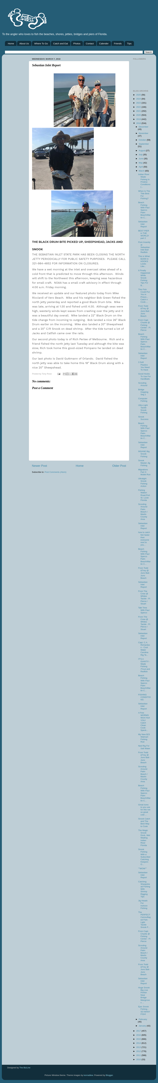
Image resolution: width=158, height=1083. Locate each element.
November (143, 133)
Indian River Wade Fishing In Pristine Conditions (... (144, 180)
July (141, 154)
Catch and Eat (60, 43)
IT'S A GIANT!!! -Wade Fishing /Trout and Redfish (144, 665)
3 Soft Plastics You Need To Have (144, 366)
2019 (138, 119)
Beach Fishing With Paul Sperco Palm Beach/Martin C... (144, 210)
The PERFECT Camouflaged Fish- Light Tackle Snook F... (144, 919)
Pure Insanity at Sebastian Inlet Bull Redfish (144, 247)
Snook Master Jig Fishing (144, 463)
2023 (138, 103)
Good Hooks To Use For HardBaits (144, 376)
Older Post (119, 465)
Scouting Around (142, 384)
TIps (129, 43)
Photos (77, 43)
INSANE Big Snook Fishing (144, 453)
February (143, 1019)
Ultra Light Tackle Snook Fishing (143, 409)
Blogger (109, 1075)
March (142, 171)
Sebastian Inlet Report (143, 224)
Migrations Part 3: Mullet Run (144, 472)
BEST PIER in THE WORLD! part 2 (143, 234)
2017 (138, 1031)
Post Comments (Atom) (55, 472)
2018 (138, 123)
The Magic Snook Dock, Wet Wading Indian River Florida (144, 837)
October (143, 140)
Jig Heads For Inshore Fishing (143, 904)
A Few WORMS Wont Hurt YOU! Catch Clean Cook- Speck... (144, 721)
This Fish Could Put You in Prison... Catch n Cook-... (144, 295)
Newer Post (39, 465)
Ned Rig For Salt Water (144, 747)
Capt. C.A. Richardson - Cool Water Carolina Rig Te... (144, 648)
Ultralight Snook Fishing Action (142, 482)
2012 (138, 1051)
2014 (138, 1043)
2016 (138, 1035)
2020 (138, 115)
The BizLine (24, 1067)
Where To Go (41, 43)
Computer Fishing (142, 399)
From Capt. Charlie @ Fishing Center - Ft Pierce (144, 325)
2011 (138, 1055)
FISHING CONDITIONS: (144, 697)
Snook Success (143, 418)
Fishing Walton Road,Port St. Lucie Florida (144, 495)
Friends (118, 43)
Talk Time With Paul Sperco (144, 610)
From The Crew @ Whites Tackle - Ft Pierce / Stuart (144, 597)
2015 (138, 1039)
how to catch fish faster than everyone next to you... (144, 538)
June (141, 158)
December (143, 127)
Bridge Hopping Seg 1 (143, 392)
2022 (138, 107)
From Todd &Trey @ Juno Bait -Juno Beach (144, 311)
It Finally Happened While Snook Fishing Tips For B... (144, 278)
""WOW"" (142, 868)
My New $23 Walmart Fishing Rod (144, 738)
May (141, 163)
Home (11, 43)
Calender (104, 43)
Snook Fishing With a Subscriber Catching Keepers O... (144, 856)
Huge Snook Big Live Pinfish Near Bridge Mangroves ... (144, 995)
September (144, 144)
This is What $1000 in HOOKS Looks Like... (144, 261)
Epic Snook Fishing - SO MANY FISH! (144, 1010)
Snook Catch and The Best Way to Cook (144, 822)
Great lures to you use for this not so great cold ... (144, 810)
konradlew (88, 1075)
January (143, 1026)
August (142, 150)
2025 (138, 95)
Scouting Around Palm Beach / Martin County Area (143, 511)
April (141, 167)
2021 (138, 111)
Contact (90, 43)
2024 (138, 99)
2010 (138, 1059)
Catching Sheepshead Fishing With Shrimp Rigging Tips (144, 889)
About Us (24, 43)
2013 (138, 1047)
